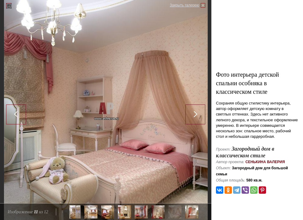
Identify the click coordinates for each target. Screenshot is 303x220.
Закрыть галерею (184, 5)
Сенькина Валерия (265, 162)
